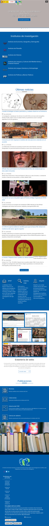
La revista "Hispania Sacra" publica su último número (17, 257)
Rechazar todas (17, 523)
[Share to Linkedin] (9, 472)
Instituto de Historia (7, 492)
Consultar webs (22, 371)
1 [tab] (21, 28)
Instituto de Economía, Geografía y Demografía (7, 482)
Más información (26, 514)
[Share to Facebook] (4, 472)
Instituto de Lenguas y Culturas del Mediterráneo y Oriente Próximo (7, 504)
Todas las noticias (24, 270)
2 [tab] (23, 28)
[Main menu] (46, 2)
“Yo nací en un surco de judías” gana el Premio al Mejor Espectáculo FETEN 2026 (24, 199)
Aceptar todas (8, 523)
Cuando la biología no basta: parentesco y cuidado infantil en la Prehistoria (24, 111)
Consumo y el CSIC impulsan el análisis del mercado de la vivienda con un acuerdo (24, 141)
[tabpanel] (24, 14)
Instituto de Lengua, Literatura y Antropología (7, 496)
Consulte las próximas (24, 19)
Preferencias (28, 517)
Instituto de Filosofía (7, 488)
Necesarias (8, 517)
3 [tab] (25, 28)
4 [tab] (27, 28)
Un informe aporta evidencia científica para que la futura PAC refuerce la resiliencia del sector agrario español (23, 228)
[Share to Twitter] (6, 472)
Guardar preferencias (10, 520)
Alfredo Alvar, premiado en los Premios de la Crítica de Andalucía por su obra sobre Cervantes (23, 170)
